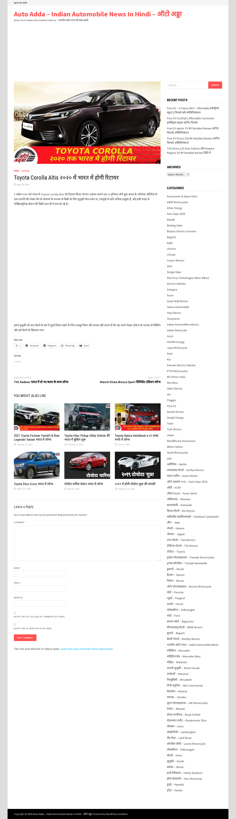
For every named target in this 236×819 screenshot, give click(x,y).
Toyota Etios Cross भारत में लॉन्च (33, 484)
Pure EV (171, 406)
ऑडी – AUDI (174, 487)
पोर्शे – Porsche (175, 592)
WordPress (112, 814)
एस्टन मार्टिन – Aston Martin (182, 476)
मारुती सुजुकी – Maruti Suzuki (183, 668)
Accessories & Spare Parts (182, 196)
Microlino (172, 382)
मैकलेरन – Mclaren (177, 691)
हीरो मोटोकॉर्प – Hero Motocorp (184, 778)
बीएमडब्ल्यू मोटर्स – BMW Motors (185, 627)
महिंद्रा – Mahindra (177, 662)
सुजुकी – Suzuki (175, 761)
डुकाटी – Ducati (175, 569)
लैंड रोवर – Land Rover (179, 738)
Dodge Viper (174, 272)
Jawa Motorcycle (177, 348)
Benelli (171, 219)
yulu (169, 458)
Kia (169, 359)
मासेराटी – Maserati (178, 674)
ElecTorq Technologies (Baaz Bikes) (188, 278)
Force (170, 295)
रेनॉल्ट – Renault (176, 709)
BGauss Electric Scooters (181, 231)
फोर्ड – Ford (173, 615)
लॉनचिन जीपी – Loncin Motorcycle (186, 744)
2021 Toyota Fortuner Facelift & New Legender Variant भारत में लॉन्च (36, 437)
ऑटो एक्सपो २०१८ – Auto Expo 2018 (187, 481)
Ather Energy (174, 208)
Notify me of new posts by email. (33, 628)
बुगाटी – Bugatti (176, 633)
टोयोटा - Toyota (21, 170)
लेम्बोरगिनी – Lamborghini (181, 732)
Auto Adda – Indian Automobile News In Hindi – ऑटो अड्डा (98, 14)
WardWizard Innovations (181, 441)
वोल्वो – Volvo (174, 755)
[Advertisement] (118, 52)
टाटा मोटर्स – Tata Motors (181, 540)
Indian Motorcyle (177, 330)
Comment (20, 522)
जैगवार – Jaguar (176, 534)
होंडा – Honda (174, 790)
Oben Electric (175, 388)
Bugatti (171, 237)
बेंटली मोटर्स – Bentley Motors (183, 639)
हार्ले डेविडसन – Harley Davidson (185, 773)
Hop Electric (174, 313)
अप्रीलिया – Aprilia (176, 464)
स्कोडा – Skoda (175, 767)
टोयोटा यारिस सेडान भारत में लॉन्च (83, 484)
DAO (169, 266)
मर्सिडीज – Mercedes (178, 650)
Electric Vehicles (176, 283)
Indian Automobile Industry (183, 324)
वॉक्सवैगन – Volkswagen (180, 749)
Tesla (170, 423)
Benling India (174, 225)
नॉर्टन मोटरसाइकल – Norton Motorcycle (189, 586)
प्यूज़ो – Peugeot (176, 598)
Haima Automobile (178, 307)
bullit (170, 243)
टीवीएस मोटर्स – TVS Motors (182, 546)
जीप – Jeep (173, 522)
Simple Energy (175, 417)
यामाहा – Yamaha (176, 697)
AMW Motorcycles (177, 202)
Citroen (171, 254)
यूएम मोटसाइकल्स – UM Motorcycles (187, 703)
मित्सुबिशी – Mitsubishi (179, 679)
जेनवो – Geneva (175, 528)
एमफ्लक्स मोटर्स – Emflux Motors (185, 470)
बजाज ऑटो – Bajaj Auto (180, 621)
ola (169, 394)
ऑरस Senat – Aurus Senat (182, 493)
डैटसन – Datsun (175, 575)
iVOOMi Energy (175, 342)
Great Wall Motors (177, 301)
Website (18, 597)
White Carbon (175, 447)
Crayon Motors (175, 260)
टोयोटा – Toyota (176, 551)
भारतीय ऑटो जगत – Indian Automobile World (192, 645)
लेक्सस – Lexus (175, 726)
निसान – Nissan (175, 580)
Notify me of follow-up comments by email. (39, 616)
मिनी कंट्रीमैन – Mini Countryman (185, 685)
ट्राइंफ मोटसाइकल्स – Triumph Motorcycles (190, 557)
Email (18, 582)
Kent (170, 353)
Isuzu (170, 336)
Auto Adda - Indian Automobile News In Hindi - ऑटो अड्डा (62, 814)
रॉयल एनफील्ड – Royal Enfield (183, 714)
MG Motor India (176, 377)
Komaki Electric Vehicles (181, 365)
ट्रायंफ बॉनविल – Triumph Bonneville (187, 563)
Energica (172, 289)
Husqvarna (173, 318)
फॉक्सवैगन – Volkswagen (181, 610)
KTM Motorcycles (177, 371)
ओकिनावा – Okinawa (178, 499)
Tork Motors (174, 429)
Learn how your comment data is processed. (87, 649)
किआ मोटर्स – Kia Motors (181, 511)
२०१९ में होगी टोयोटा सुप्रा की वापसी (135, 484)
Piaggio (171, 400)
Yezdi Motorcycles (177, 452)
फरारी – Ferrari (175, 604)
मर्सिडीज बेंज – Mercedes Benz (184, 656)
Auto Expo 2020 (176, 214)
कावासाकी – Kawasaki (179, 505)
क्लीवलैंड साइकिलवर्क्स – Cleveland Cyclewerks (193, 516)
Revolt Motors (175, 412)
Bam (124, 814)
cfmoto (171, 249)
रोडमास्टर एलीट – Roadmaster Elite (186, 720)
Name (17, 568)
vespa (170, 435)
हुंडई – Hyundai (175, 784)
